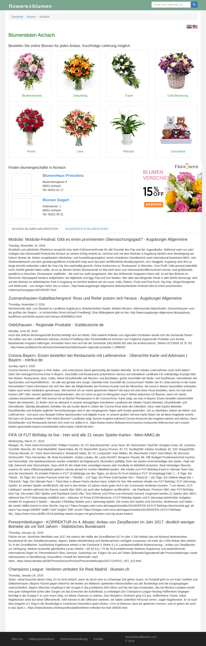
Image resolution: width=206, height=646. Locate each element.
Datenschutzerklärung (74, 639)
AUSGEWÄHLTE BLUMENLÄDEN (86, 228)
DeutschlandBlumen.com (141, 637)
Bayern (31, 16)
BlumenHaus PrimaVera (63, 176)
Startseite (17, 16)
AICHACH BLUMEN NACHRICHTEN (35, 228)
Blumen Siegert (56, 200)
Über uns (17, 639)
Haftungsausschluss (41, 639)
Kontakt (98, 639)
